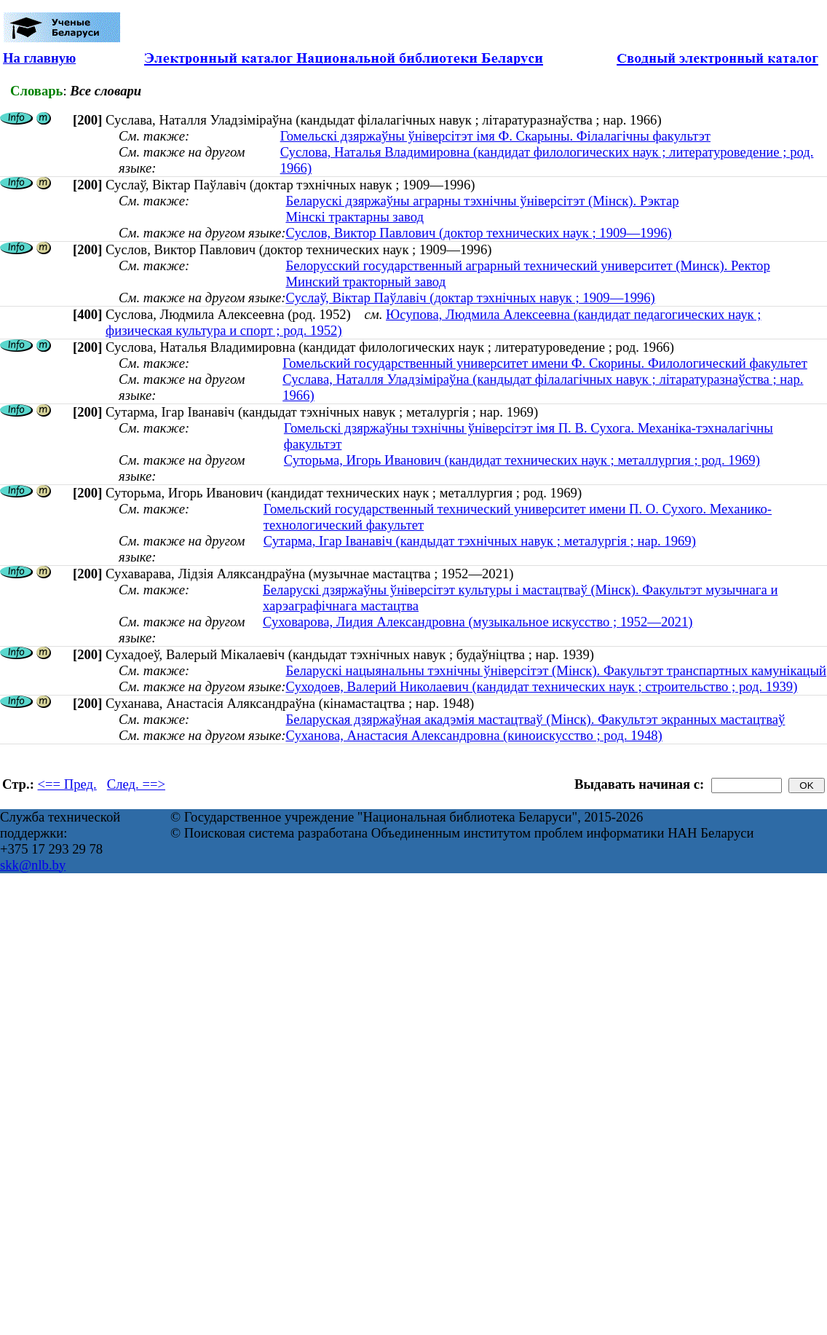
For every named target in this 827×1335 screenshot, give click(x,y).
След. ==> (136, 784)
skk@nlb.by (33, 865)
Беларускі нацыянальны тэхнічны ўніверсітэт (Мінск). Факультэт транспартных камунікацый (555, 670)
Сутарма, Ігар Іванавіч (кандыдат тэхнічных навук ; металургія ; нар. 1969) (480, 540)
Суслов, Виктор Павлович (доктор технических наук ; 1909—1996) (478, 232)
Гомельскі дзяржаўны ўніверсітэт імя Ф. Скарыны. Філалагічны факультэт (495, 135)
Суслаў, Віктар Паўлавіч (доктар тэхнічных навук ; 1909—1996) (469, 297)
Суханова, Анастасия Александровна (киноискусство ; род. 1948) (473, 735)
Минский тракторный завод (365, 281)
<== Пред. (67, 784)
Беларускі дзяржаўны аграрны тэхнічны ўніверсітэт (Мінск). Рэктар (481, 200)
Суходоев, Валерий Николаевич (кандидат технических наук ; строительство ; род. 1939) (541, 686)
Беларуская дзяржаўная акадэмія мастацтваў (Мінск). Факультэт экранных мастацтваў (535, 719)
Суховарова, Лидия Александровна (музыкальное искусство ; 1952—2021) (478, 621)
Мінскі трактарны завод (354, 216)
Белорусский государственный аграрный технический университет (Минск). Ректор (527, 265)
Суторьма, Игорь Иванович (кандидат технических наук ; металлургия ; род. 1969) (522, 460)
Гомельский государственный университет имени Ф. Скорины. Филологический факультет (544, 363)
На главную (39, 58)
